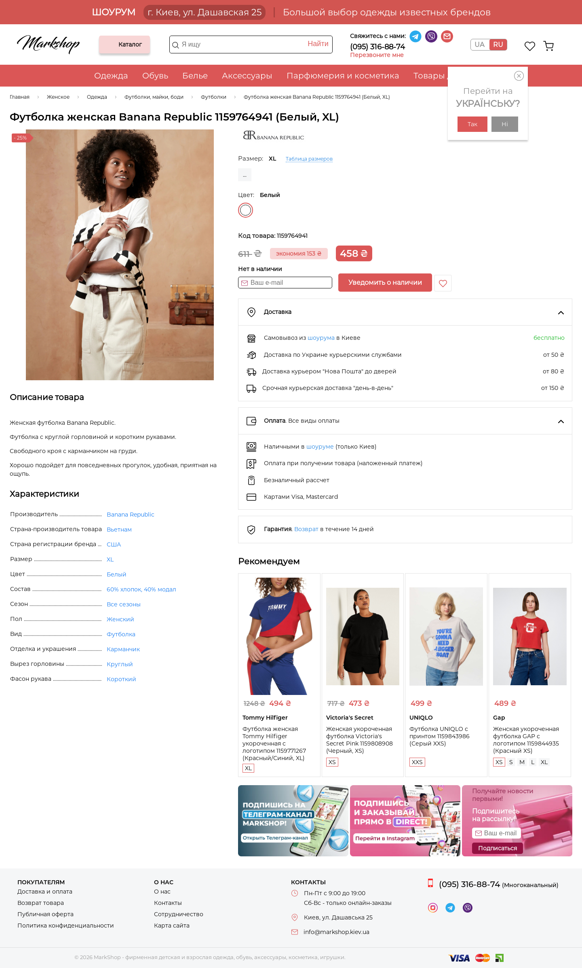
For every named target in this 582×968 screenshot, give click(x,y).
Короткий (121, 679)
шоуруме (320, 446)
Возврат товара (40, 903)
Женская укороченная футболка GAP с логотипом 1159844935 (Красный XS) (526, 739)
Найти (318, 44)
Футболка (121, 634)
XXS (417, 762)
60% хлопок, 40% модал (141, 589)
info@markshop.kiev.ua (336, 932)
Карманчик (123, 649)
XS (332, 762)
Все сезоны (124, 604)
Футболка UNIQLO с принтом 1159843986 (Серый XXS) (439, 736)
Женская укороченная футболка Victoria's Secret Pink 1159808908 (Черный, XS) (359, 739)
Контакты (168, 903)
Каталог (112, 44)
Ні (505, 124)
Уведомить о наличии (385, 282)
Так (472, 124)
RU (498, 45)
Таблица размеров (309, 159)
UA (479, 45)
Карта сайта (172, 925)
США (114, 544)
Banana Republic (130, 514)
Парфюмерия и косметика (343, 75)
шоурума (321, 337)
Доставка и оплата (44, 891)
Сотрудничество (178, 914)
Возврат (306, 529)
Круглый (120, 664)
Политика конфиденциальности (65, 925)
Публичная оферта (45, 914)
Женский (120, 619)
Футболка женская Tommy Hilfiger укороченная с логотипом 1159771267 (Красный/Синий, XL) (274, 743)
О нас (162, 891)
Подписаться (497, 848)
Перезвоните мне (377, 55)
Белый (245, 210)
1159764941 (292, 235)
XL (248, 768)
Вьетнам (119, 529)
